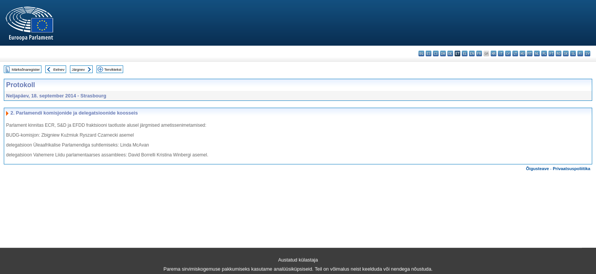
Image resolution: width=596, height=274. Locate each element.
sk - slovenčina (566, 53)
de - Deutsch (450, 53)
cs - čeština (436, 53)
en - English (472, 53)
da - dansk (443, 53)
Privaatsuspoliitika (571, 168)
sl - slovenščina (573, 53)
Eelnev (58, 69)
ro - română (558, 53)
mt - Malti (530, 53)
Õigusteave (537, 168)
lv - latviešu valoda (508, 53)
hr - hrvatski (493, 53)
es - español (428, 53)
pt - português (551, 53)
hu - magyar (522, 53)
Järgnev (78, 69)
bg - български (421, 53)
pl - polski (544, 53)
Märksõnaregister (26, 69)
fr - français (479, 53)
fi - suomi (580, 53)
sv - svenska (587, 53)
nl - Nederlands (537, 53)
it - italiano (501, 53)
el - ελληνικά (465, 53)
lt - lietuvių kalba (515, 53)
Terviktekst (112, 69)
